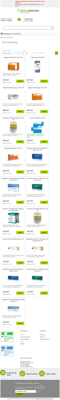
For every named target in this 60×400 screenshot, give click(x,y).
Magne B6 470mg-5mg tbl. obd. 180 (13, 88)
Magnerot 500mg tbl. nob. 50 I (13, 148)
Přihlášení (9, 20)
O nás (21, 341)
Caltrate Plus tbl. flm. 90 (37, 57)
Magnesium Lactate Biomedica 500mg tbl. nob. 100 (13, 179)
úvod (16, 4)
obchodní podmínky (34, 4)
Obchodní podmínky (25, 337)
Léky (3, 37)
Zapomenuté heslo (44, 339)
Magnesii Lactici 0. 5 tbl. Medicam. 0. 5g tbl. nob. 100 (37, 149)
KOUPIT (20, 81)
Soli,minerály (9, 37)
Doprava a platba (24, 339)
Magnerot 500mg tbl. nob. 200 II (13, 57)
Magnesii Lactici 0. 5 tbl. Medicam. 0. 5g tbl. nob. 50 (13, 270)
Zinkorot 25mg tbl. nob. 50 (37, 118)
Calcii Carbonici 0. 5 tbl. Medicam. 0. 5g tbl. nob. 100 (37, 179)
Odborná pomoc (32, 374)
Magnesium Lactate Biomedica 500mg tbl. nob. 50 (13, 300)
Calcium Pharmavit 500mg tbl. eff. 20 (13, 239)
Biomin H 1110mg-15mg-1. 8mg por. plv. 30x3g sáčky (13, 209)
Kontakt (22, 343)
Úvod (21, 334)
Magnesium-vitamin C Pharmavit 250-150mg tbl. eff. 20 (37, 240)
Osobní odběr (50, 374)
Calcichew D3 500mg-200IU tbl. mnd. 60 (13, 119)
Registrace (3, 20)
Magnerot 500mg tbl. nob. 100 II (37, 88)
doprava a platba (23, 4)
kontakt (17, 6)
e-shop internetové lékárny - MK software (44, 398)
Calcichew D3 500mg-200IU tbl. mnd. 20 (37, 209)
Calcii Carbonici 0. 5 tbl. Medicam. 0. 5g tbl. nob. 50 (37, 270)
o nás (41, 4)
